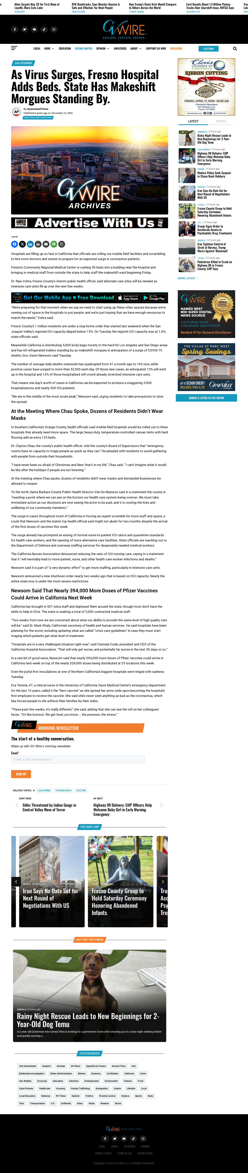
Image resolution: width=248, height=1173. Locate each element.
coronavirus (63, 790)
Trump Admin (194, 12)
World (30, 884)
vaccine (81, 790)
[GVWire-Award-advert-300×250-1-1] (206, 337)
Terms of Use (124, 1153)
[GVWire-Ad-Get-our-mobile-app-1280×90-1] (89, 302)
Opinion (145, 1146)
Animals (21, 1009)
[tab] (193, 122)
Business (77, 12)
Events (19, 12)
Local (98, 884)
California (23, 63)
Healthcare (135, 12)
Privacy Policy (103, 1153)
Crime (200, 169)
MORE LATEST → (188, 278)
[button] (49, 48)
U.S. (199, 222)
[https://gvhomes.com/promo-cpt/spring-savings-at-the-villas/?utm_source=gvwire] (206, 390)
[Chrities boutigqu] (206, 114)
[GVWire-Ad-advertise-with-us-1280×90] (89, 227)
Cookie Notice (145, 1153)
